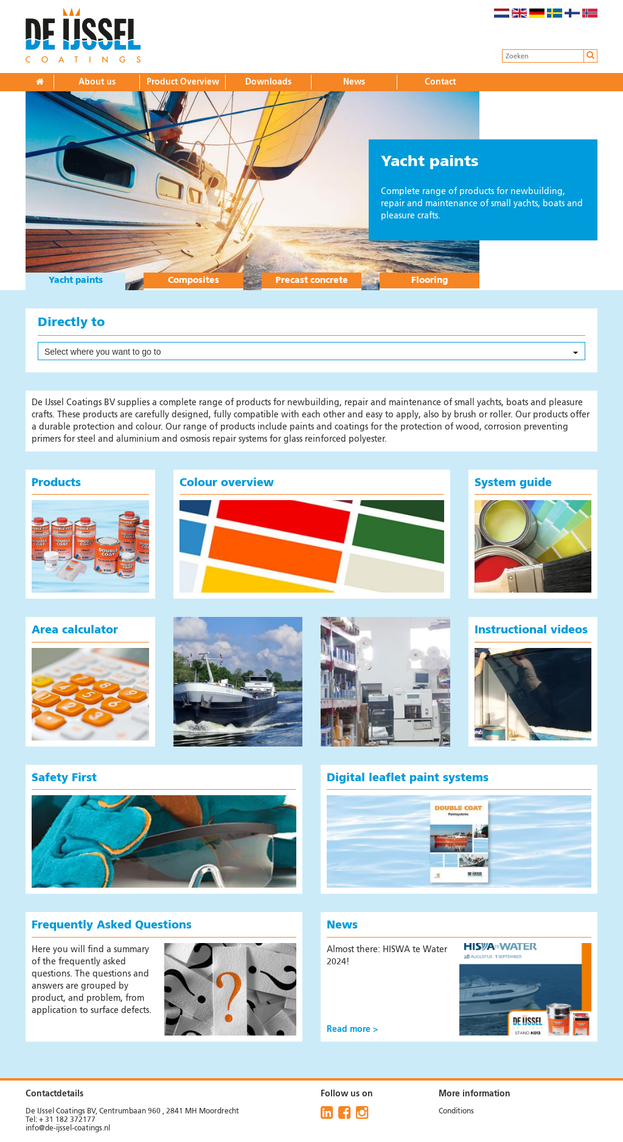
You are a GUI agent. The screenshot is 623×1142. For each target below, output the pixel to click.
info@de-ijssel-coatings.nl (68, 1128)
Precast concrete (312, 280)
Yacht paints (76, 280)
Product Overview (183, 82)
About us (97, 82)
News (354, 82)
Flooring (429, 280)
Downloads (268, 82)
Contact (440, 82)
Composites (193, 280)
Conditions (456, 1111)
